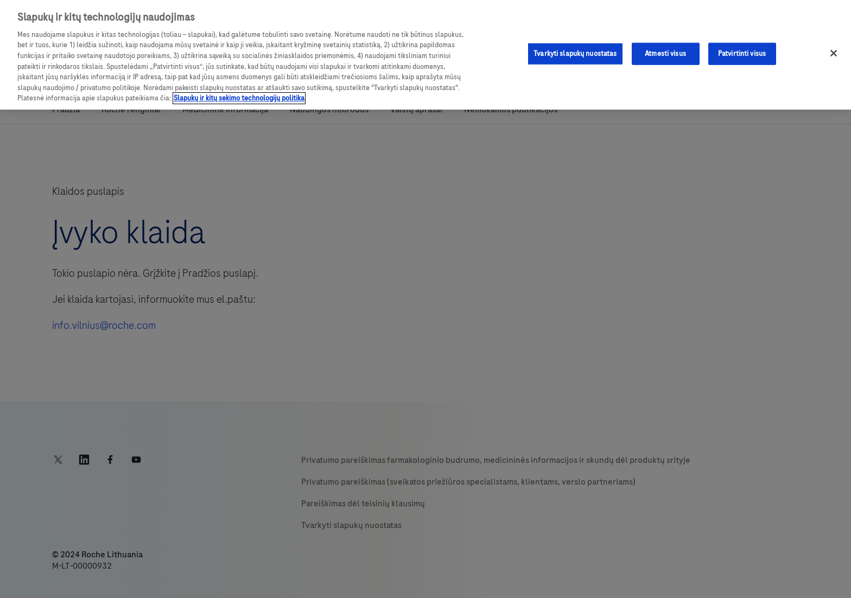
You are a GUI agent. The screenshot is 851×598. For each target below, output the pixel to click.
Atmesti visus (665, 53)
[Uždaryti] (834, 53)
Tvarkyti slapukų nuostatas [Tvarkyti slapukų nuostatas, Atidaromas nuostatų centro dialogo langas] (575, 53)
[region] (425, 55)
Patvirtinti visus (742, 53)
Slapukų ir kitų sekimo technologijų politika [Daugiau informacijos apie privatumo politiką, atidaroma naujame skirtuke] (239, 98)
